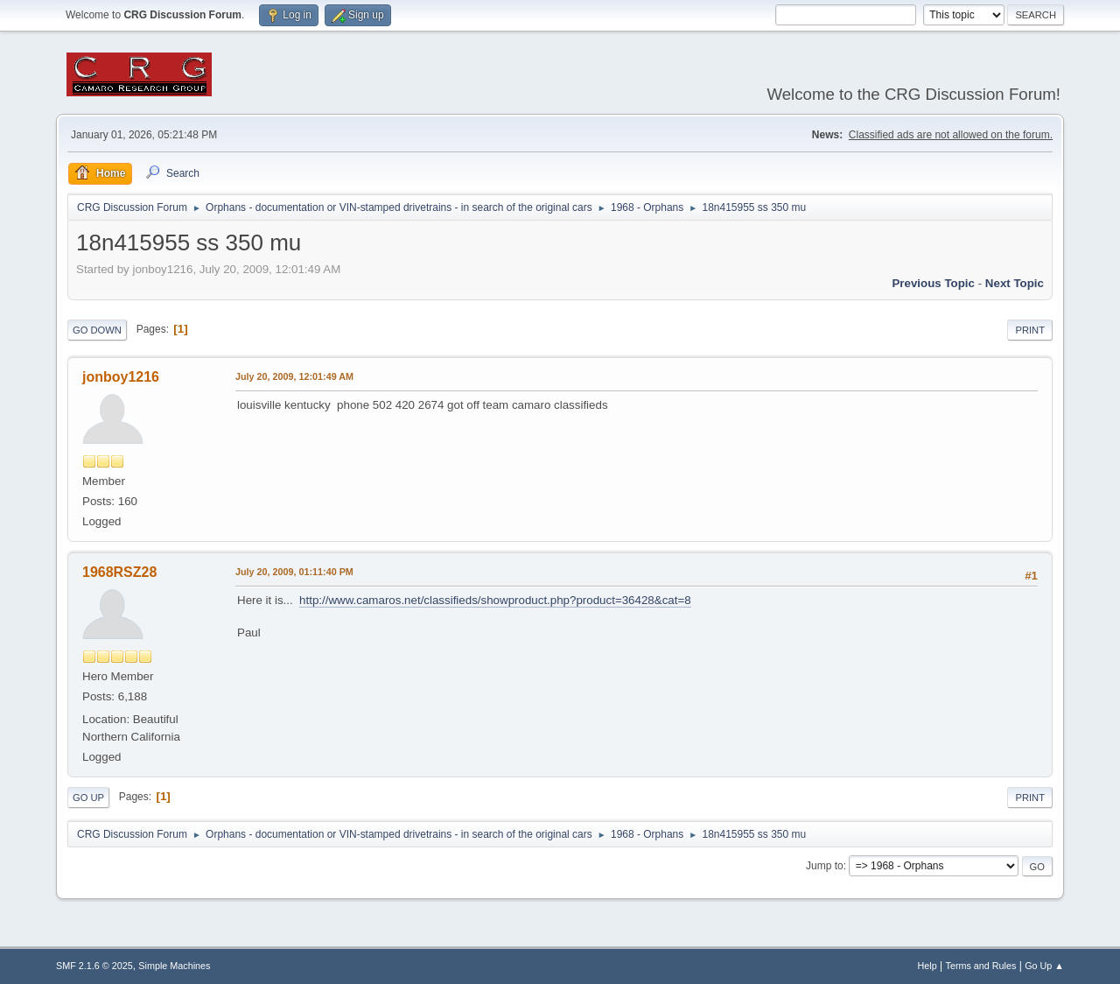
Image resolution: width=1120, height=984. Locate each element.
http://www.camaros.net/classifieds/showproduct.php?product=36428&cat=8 (495, 600)
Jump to (825, 866)
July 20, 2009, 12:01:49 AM (294, 376)
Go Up (88, 797)
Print (1030, 330)
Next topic (1014, 283)
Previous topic (933, 283)
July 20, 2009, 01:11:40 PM (294, 571)
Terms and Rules (981, 965)
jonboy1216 (120, 376)
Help (927, 965)
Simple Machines (174, 965)
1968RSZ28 (119, 572)
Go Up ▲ (1044, 965)
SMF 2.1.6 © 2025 (94, 965)
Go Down (97, 330)
